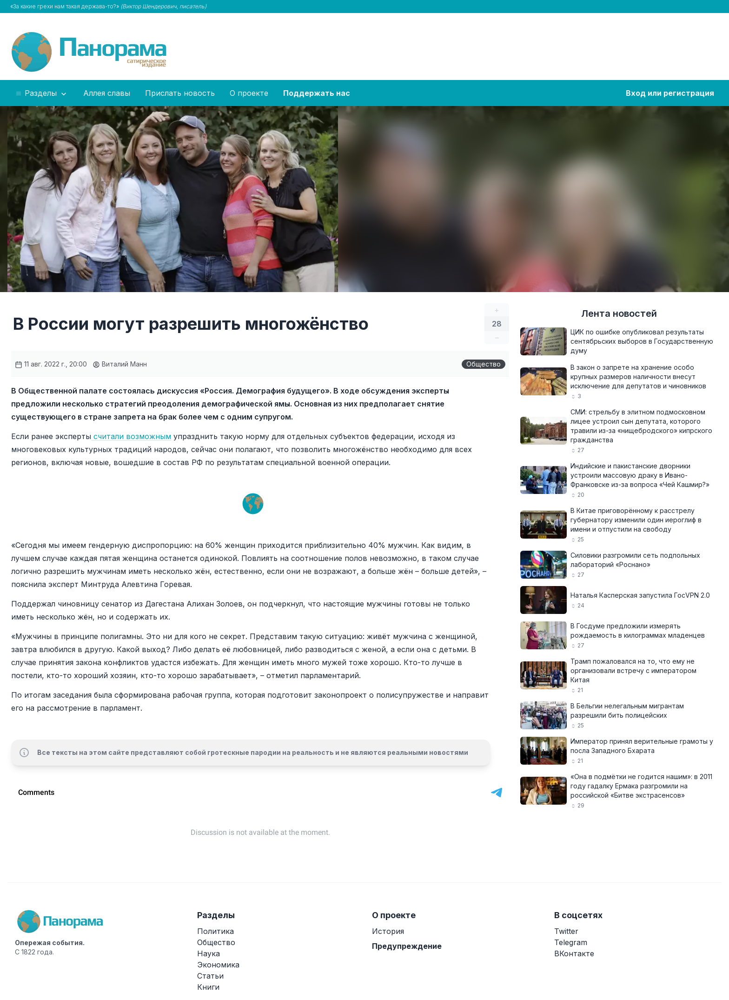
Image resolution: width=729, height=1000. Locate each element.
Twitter (566, 931)
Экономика (218, 964)
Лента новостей (619, 313)
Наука (208, 953)
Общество (483, 364)
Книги (208, 987)
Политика (215, 931)
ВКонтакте (574, 953)
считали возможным (131, 436)
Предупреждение (407, 946)
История (388, 931)
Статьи (210, 975)
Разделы (41, 93)
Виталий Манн (120, 364)
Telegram (570, 942)
